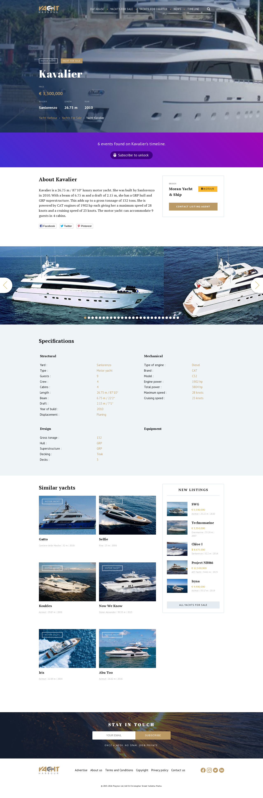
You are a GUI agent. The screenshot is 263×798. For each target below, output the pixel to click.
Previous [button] (6, 285)
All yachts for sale (193, 604)
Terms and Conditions (119, 770)
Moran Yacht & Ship (181, 191)
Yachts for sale (121, 9)
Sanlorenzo (48, 107)
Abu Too (106, 672)
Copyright (142, 770)
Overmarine (198, 532)
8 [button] (111, 317)
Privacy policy (159, 770)
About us (96, 770)
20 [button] (155, 317)
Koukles (45, 606)
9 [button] (115, 317)
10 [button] (118, 317)
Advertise (81, 770)
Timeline (193, 9)
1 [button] (85, 317)
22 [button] (163, 317)
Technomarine (203, 523)
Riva (101, 545)
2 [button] (89, 317)
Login (220, 9)
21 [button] (159, 317)
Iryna (196, 581)
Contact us (178, 770)
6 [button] (103, 317)
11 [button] (122, 317)
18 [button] (148, 317)
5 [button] (100, 317)
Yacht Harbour (49, 10)
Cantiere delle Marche (50, 545)
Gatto (43, 539)
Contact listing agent (193, 206)
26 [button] (178, 317)
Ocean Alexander (107, 612)
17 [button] (144, 317)
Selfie (103, 539)
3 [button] (92, 317)
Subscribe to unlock (133, 155)
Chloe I (197, 544)
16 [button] (141, 317)
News (177, 9)
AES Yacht (196, 572)
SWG (195, 504)
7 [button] (107, 317)
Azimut (42, 612)
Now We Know (110, 606)
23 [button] (166, 317)
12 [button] (126, 317)
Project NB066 (202, 563)
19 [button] (152, 317)
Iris (41, 672)
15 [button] (137, 317)
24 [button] (170, 317)
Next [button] (257, 285)
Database (97, 9)
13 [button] (129, 317)
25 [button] (174, 317)
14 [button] (133, 317)
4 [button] (96, 317)
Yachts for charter (153, 9)
